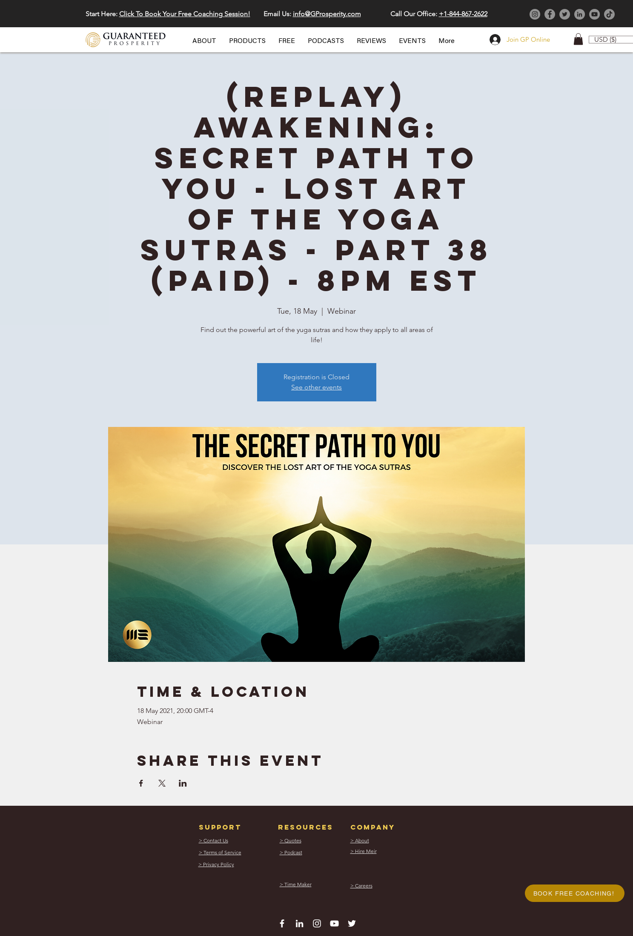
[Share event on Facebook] (141, 783)
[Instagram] (535, 14)
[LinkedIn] (579, 14)
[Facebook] (549, 14)
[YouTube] (594, 14)
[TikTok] (609, 14)
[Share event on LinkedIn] (183, 783)
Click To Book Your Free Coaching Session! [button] (184, 14)
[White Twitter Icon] (352, 923)
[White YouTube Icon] (334, 923)
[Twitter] (564, 14)
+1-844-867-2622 (463, 14)
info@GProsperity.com (327, 14)
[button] (204, 41)
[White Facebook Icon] (282, 923)
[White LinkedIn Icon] (299, 923)
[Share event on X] (162, 783)
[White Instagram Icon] (317, 923)
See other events (316, 387)
